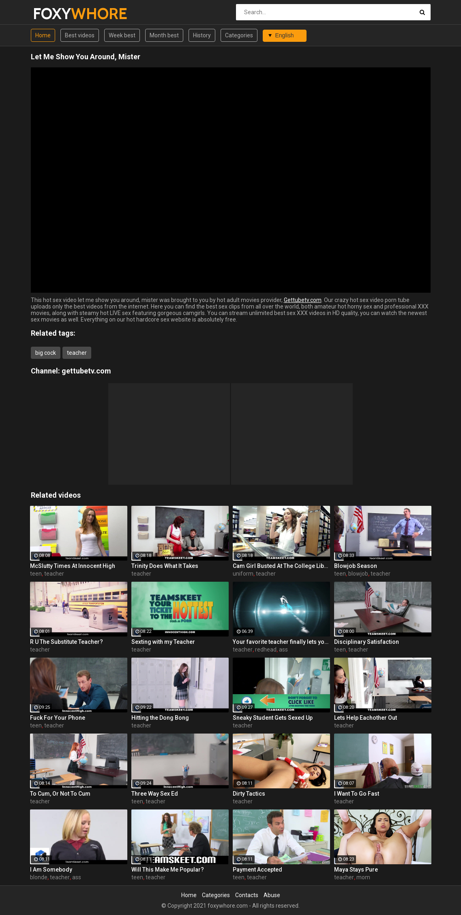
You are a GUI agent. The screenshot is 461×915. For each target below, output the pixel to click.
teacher (77, 353)
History (202, 35)
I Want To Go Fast (356, 793)
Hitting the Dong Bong (160, 717)
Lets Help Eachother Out (365, 717)
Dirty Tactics (249, 793)
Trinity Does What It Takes (164, 566)
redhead (266, 649)
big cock (45, 353)
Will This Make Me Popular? (167, 869)
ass (283, 649)
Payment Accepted (257, 869)
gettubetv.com (86, 371)
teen (36, 573)
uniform (243, 573)
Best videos (79, 35)
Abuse (272, 895)
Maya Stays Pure (356, 869)
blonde (38, 877)
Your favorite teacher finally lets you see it (281, 642)
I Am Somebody (51, 869)
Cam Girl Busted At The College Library (281, 566)
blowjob (358, 573)
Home (43, 35)
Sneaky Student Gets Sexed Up (273, 717)
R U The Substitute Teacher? (66, 642)
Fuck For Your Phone (57, 717)
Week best (122, 35)
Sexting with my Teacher (163, 642)
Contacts (246, 895)
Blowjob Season (355, 566)
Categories (239, 35)
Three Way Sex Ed (154, 793)
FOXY (54, 13)
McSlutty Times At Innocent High (72, 566)
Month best (164, 35)
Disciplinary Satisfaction (366, 642)
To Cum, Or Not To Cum (60, 793)
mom (363, 877)
